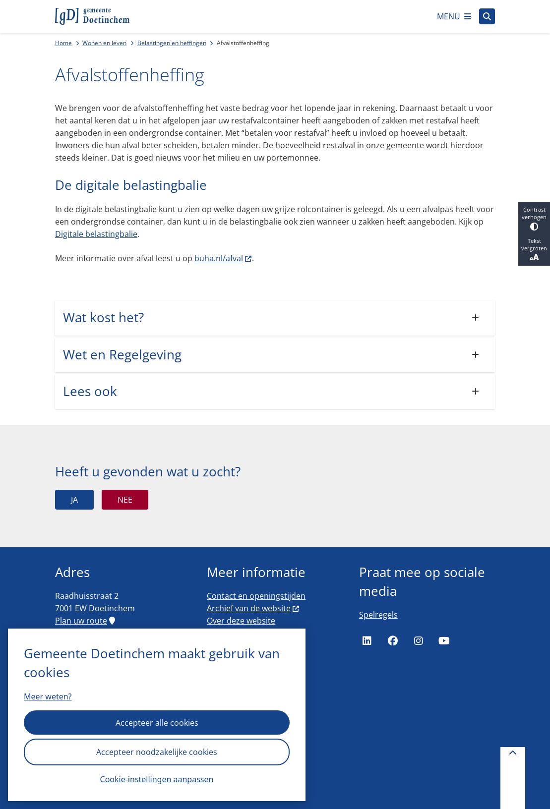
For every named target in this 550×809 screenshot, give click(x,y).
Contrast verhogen (534, 218)
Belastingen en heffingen (171, 43)
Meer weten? (48, 696)
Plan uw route (85, 620)
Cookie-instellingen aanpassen (157, 779)
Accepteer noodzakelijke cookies (156, 752)
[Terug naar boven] (512, 778)
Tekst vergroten (534, 250)
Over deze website (241, 620)
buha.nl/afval (223, 258)
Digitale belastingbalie (96, 234)
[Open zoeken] (487, 16)
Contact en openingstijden (256, 595)
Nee (125, 499)
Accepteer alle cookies (157, 722)
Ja (74, 499)
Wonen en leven (104, 43)
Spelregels (378, 614)
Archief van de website (253, 608)
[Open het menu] (454, 16)
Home (63, 43)
